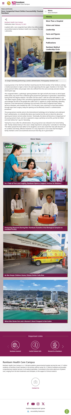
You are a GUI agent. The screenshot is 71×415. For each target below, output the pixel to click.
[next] (62, 346)
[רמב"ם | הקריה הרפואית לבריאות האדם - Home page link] (20, 3)
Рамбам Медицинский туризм (35, 408)
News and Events (53, 38)
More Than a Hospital (54, 21)
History (49, 17)
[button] (57, 11)
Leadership (50, 30)
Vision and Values (53, 25)
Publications (51, 43)
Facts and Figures (53, 34)
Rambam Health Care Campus (14, 22)
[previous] (8, 346)
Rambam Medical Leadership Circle (53, 48)
